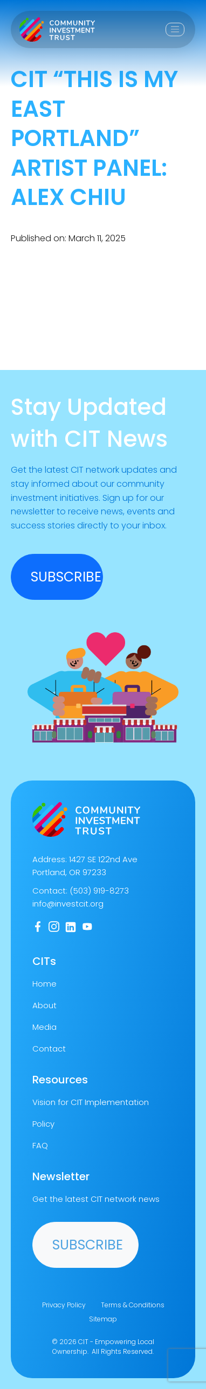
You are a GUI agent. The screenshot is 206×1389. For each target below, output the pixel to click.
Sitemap (103, 1319)
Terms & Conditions (132, 1304)
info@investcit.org (68, 903)
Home (44, 983)
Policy (43, 1123)
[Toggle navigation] (175, 29)
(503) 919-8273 (99, 890)
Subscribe (87, 1244)
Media (44, 1027)
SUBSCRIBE (66, 576)
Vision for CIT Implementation (90, 1102)
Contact (49, 1048)
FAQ (40, 1145)
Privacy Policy (64, 1304)
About (44, 1005)
